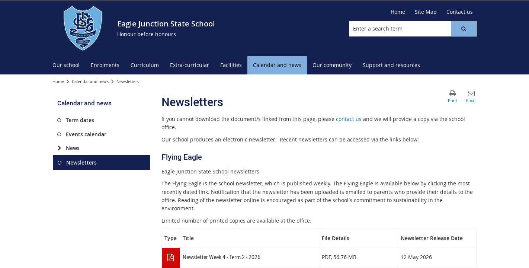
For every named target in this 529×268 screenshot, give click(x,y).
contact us (349, 118)
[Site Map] (425, 12)
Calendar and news (90, 81)
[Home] (398, 12)
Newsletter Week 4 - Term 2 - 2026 (221, 257)
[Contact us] (460, 12)
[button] (463, 28)
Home (58, 81)
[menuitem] (66, 65)
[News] (59, 148)
